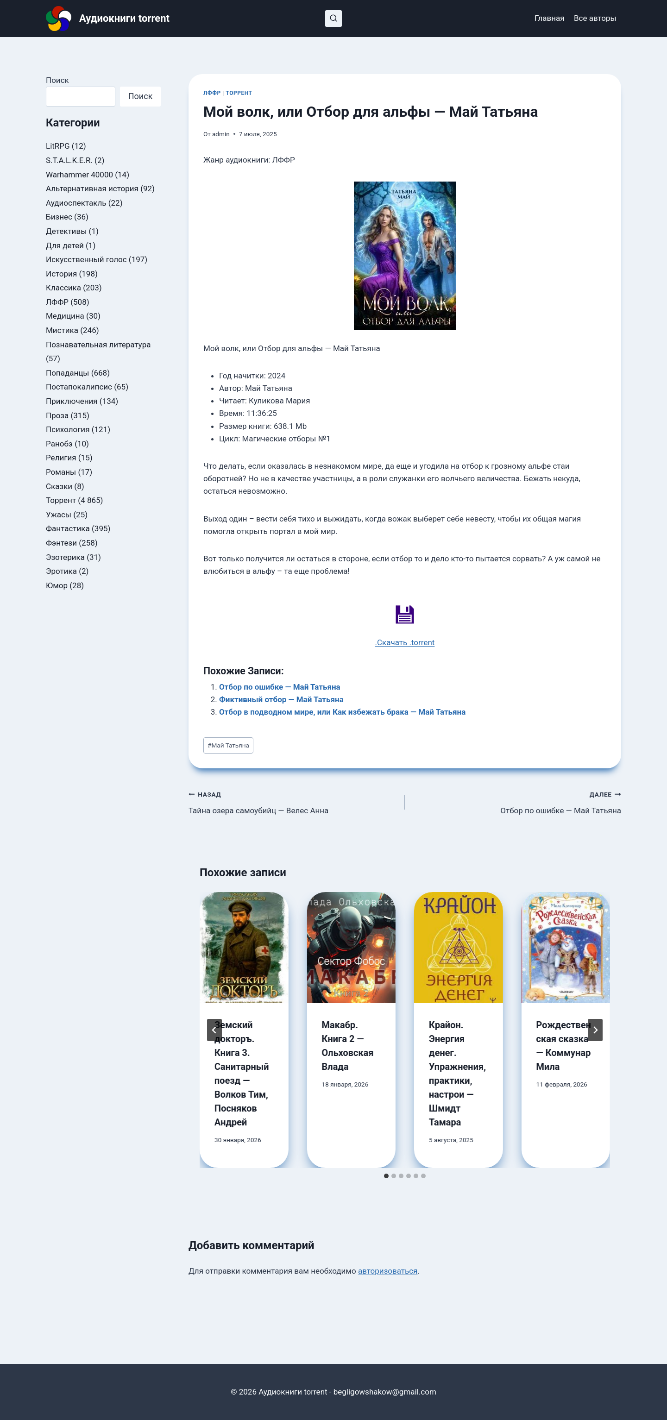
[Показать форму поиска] (333, 18)
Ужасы (58, 514)
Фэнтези (61, 542)
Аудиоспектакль (76, 202)
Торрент (239, 93)
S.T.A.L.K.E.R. (69, 160)
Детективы (66, 231)
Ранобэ (59, 443)
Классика (63, 287)
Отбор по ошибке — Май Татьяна (279, 686)
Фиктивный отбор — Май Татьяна (281, 699)
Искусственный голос (86, 259)
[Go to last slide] (214, 1030)
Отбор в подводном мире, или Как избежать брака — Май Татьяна (342, 711)
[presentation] (244, 947)
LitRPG (58, 146)
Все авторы (595, 18)
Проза (57, 415)
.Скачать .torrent (405, 642)
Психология (67, 429)
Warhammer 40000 (79, 174)
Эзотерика (65, 557)
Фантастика (68, 528)
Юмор (57, 585)
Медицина (65, 315)
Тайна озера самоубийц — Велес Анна (293, 801)
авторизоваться (388, 1270)
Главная (550, 18)
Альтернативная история (92, 188)
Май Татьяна (228, 745)
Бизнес (59, 216)
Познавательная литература (98, 344)
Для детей (65, 245)
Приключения (72, 401)
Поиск (57, 80)
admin (221, 134)
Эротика (61, 571)
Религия (61, 457)
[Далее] (595, 1030)
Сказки (59, 486)
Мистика (62, 330)
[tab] (386, 1176)
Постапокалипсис (79, 386)
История (61, 273)
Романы (61, 472)
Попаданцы (67, 372)
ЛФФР (212, 93)
